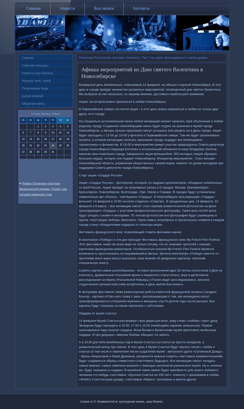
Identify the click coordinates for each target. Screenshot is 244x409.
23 (45, 145)
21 (30, 145)
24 (53, 145)
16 (45, 139)
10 (53, 132)
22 (38, 145)
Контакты (141, 8)
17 (53, 139)
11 (60, 132)
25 (60, 145)
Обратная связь (33, 103)
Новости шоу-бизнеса (37, 73)
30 (45, 152)
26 (67, 145)
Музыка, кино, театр (36, 80)
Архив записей (32, 96)
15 (38, 139)
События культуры (35, 65)
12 (67, 132)
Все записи (104, 8)
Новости (67, 8)
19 (67, 139)
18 (60, 139)
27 (23, 152)
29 (38, 152)
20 (23, 145)
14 (30, 139)
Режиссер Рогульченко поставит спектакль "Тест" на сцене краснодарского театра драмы (143, 57)
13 (23, 139)
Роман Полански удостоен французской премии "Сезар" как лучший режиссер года (43, 189)
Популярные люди (35, 88)
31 (53, 152)
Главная (33, 8)
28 (30, 152)
